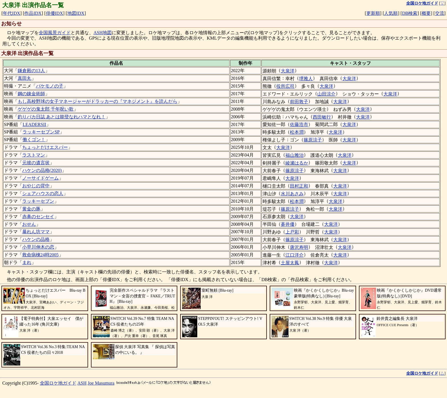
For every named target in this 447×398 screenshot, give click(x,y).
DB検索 (409, 13)
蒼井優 (287, 224)
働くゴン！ (34, 139)
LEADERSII (34, 124)
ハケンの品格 (36, 239)
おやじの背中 (36, 185)
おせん (29, 224)
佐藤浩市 (299, 124)
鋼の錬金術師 (31, 93)
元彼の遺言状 (36, 162)
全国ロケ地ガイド (58, 383)
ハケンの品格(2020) (42, 170)
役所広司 (285, 86)
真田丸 (24, 78)
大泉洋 (287, 70)
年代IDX (11, 13)
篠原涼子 (313, 139)
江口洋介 (294, 255)
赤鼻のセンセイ (38, 216)
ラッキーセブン (38, 201)
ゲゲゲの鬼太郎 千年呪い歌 (46, 109)
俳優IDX (54, 13)
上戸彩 (292, 232)
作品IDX (32, 13)
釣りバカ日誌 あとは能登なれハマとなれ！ (61, 116)
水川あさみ (292, 193)
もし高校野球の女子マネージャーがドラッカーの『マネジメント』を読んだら (97, 101)
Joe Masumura (101, 383)
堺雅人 (306, 78)
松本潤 (297, 132)
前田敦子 (299, 101)
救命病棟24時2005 (40, 254)
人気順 (391, 13)
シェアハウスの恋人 (42, 193)
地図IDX (75, 13)
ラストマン (33, 155)
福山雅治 (294, 155)
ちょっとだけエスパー (45, 147)
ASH (82, 383)
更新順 (373, 13)
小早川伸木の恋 (38, 247)
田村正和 (299, 186)
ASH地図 (103, 32)
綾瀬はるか (296, 163)
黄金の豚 (31, 208)
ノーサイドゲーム (40, 178)
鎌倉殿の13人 (31, 70)
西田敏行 (322, 117)
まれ (26, 262)
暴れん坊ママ (36, 231)
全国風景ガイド (55, 32)
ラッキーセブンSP (41, 131)
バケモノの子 (49, 86)
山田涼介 (326, 94)
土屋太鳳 (290, 262)
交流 (439, 13)
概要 (426, 13)
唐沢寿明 (299, 247)
